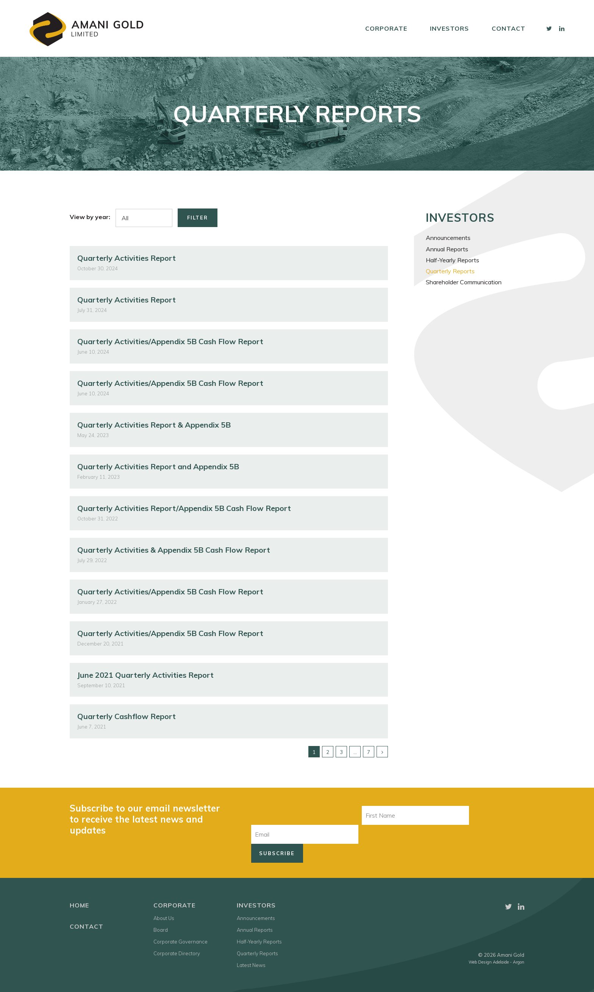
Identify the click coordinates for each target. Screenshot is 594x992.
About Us (163, 918)
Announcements (448, 237)
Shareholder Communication (464, 282)
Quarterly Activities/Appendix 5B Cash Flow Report (170, 341)
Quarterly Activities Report (126, 258)
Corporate (386, 28)
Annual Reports (447, 249)
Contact (508, 28)
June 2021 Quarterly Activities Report (145, 675)
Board (160, 930)
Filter (197, 218)
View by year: (90, 217)
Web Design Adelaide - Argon (496, 962)
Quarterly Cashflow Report (126, 716)
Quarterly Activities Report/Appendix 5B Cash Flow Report (184, 508)
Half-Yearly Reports (452, 260)
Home (79, 905)
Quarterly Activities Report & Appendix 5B (154, 424)
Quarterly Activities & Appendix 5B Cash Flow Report (173, 550)
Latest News (251, 965)
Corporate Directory (176, 953)
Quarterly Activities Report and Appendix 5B (158, 466)
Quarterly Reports (450, 271)
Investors (449, 28)
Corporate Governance (180, 942)
